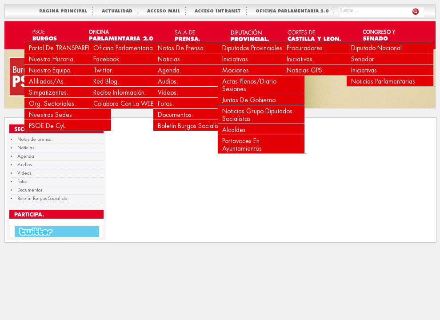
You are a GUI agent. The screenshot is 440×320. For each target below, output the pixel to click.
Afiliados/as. (47, 81)
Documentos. (175, 115)
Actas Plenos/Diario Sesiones (249, 85)
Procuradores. (305, 48)
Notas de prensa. (181, 48)
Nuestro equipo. (50, 70)
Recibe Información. (119, 92)
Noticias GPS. (305, 70)
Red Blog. (106, 81)
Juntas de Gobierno (249, 100)
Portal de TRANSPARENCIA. (67, 48)
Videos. (168, 92)
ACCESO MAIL (165, 11)
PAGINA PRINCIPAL (65, 11)
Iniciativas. (300, 59)
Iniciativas (235, 59)
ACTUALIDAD (119, 11)
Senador (362, 59)
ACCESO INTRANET (219, 11)
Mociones (235, 70)
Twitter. (103, 70)
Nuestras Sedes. (51, 115)
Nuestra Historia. (52, 59)
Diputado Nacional (376, 48)
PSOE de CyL (47, 126)
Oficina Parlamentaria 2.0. (129, 48)
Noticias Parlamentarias (383, 81)
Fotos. (166, 103)
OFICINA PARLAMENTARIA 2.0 (294, 11)
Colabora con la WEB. (124, 103)
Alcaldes (234, 130)
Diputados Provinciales (252, 48)
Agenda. (169, 70)
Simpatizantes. (48, 92)
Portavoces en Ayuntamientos (242, 145)
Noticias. (170, 59)
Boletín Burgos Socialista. (192, 126)
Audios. (168, 81)
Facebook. (107, 59)
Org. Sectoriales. (52, 103)
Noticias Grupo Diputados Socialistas (257, 115)
